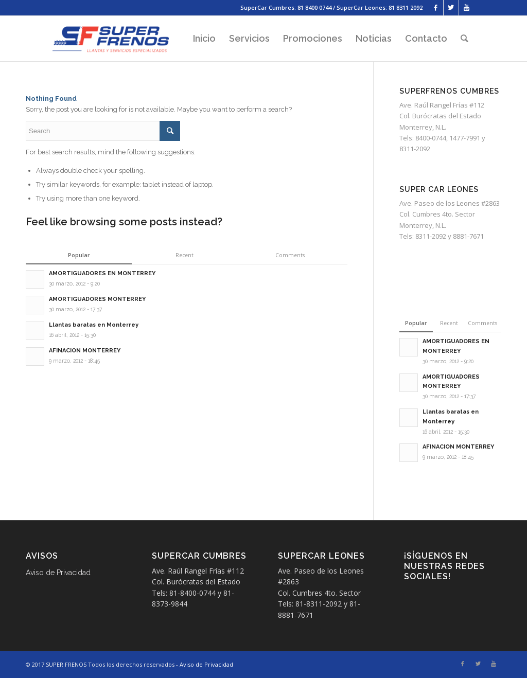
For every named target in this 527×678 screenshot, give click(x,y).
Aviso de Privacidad (58, 572)
